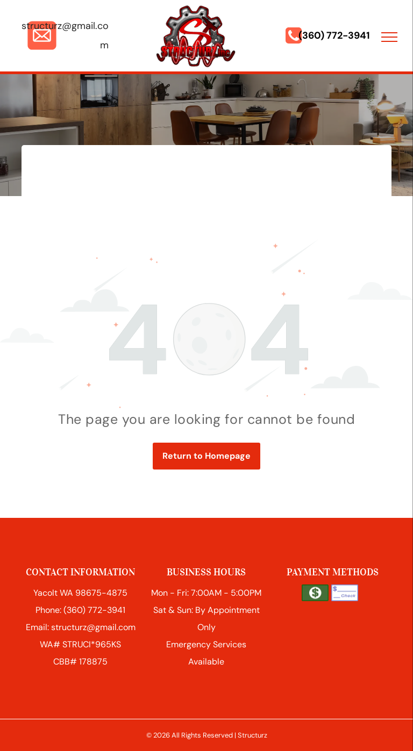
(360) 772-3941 (334, 35)
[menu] (389, 37)
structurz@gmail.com (93, 627)
